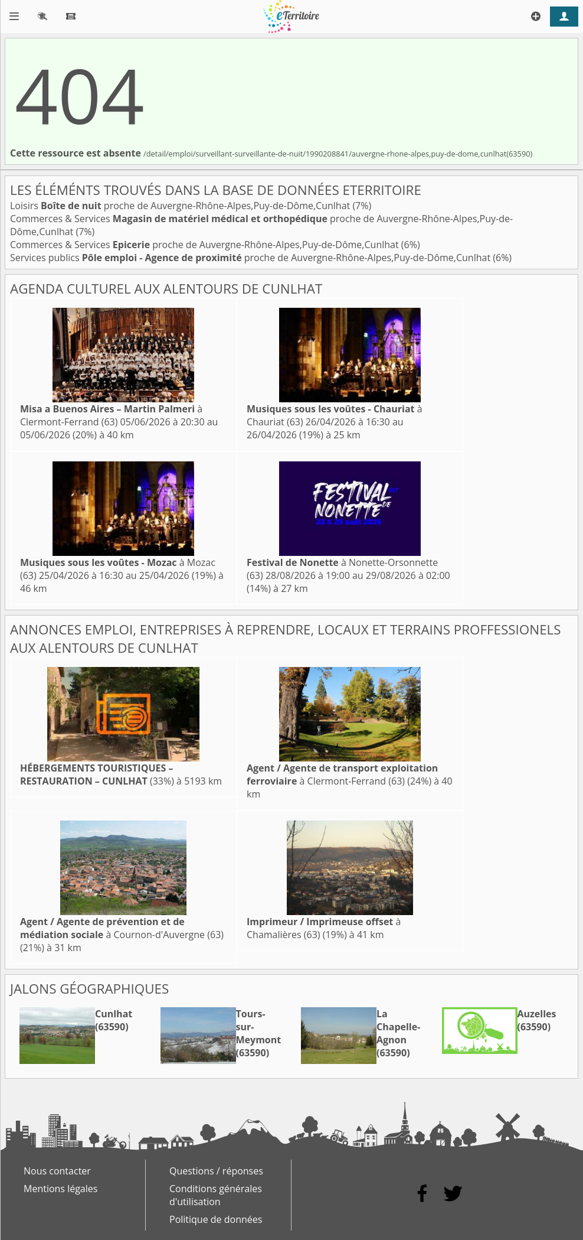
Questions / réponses (216, 1170)
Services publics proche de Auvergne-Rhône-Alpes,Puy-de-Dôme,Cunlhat (251, 257)
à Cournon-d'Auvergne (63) (122, 928)
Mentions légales (60, 1188)
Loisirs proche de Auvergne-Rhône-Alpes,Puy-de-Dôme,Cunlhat (181, 205)
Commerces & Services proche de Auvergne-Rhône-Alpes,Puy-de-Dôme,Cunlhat (205, 244)
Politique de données (215, 1219)
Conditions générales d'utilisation (215, 1195)
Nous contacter (57, 1170)
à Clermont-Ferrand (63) (111, 415)
